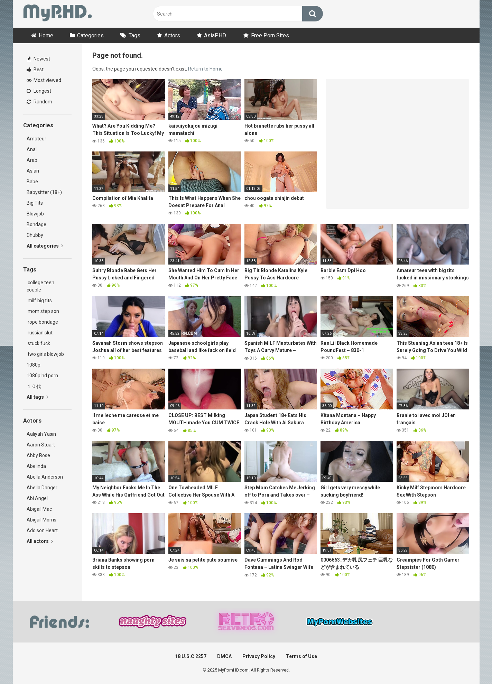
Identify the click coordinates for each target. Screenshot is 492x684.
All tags (37, 397)
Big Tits (35, 203)
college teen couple (40, 286)
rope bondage (42, 322)
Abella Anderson (45, 477)
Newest (38, 59)
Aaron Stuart (41, 444)
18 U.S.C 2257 (190, 656)
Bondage (36, 224)
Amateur (36, 138)
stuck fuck (38, 343)
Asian (33, 171)
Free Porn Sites (270, 35)
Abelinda (36, 466)
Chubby (35, 235)
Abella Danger (42, 487)
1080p (33, 365)
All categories (45, 246)
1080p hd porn (42, 375)
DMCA (224, 656)
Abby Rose (38, 455)
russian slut (40, 332)
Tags (134, 35)
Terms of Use (301, 656)
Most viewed (44, 80)
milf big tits (39, 300)
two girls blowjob (45, 354)
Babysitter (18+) (44, 192)
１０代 (34, 386)
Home (46, 35)
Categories (90, 35)
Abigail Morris (41, 520)
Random (39, 101)
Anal (32, 149)
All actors (40, 541)
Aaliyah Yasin (41, 434)
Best (35, 69)
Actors (172, 35)
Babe (32, 181)
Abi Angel (37, 498)
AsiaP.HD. (215, 35)
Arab (32, 160)
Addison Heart (42, 530)
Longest (39, 91)
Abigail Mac (39, 509)
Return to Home (205, 69)
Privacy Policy (258, 656)
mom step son (43, 311)
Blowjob (35, 213)
